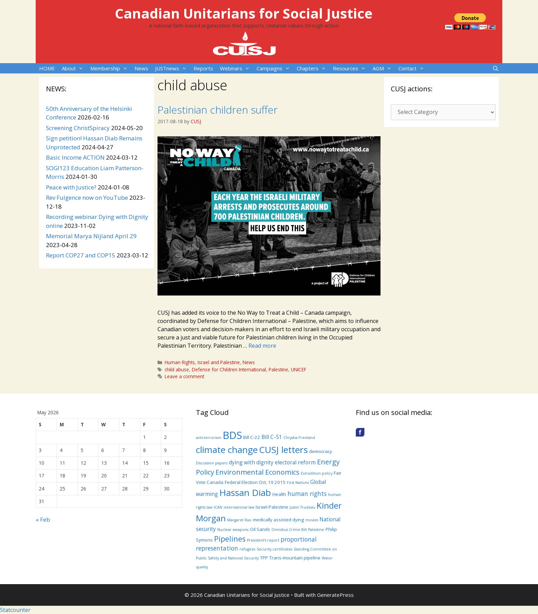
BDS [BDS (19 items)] (232, 435)
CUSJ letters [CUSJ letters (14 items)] (283, 449)
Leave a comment (184, 376)
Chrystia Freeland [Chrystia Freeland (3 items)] (299, 437)
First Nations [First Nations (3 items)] (298, 482)
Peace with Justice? (71, 187)
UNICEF (298, 369)
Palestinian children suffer (217, 110)
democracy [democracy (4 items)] (320, 451)
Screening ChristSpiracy (78, 128)
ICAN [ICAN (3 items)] (218, 507)
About (74, 68)
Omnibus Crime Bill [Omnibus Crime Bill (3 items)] (289, 529)
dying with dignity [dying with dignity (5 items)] (251, 462)
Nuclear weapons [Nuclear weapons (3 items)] (232, 529)
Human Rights (180, 362)
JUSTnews (172, 68)
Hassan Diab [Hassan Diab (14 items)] (245, 492)
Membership (110, 68)
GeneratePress (335, 594)
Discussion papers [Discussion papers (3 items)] (211, 463)
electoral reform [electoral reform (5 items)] (295, 462)
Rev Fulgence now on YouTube (87, 197)
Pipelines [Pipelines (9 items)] (230, 539)
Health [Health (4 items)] (279, 494)
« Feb (43, 519)
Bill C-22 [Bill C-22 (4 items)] (251, 437)
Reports (203, 68)
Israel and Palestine (219, 362)
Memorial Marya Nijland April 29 (91, 236)
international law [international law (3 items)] (239, 507)
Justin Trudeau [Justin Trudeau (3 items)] (302, 507)
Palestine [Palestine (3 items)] (316, 529)
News (141, 68)
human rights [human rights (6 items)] (307, 493)
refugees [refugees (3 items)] (247, 549)
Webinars (236, 68)
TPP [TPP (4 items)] (264, 558)
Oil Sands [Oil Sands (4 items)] (260, 529)
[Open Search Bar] (495, 68)
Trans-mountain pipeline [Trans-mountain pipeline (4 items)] (294, 558)
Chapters (313, 68)
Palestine (278, 369)
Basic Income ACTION (75, 157)
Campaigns (275, 68)
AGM (384, 68)
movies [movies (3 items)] (311, 520)
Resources (351, 68)
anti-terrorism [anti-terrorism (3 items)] (208, 437)
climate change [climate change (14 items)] (227, 449)
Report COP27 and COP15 (80, 255)
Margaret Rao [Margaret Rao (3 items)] (239, 520)
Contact (413, 68)
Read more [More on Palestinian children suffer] (262, 345)
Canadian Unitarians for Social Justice (244, 13)
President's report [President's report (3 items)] (263, 540)
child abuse (177, 369)
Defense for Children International (229, 369)
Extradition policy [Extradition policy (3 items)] (316, 473)
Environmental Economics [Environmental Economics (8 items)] (257, 472)
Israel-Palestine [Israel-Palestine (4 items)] (272, 507)
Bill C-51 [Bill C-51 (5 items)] (271, 437)
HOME (47, 68)
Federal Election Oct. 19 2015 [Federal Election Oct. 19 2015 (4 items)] (255, 482)
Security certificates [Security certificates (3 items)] (274, 549)
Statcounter (15, 610)
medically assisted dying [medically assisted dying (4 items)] (278, 520)
